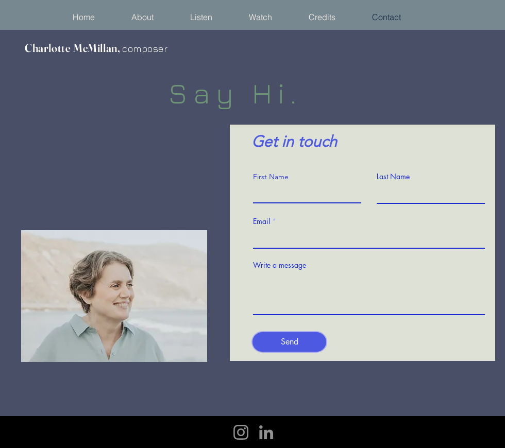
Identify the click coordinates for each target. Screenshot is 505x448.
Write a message (279, 265)
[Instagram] (241, 432)
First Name (271, 176)
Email (261, 221)
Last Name (393, 176)
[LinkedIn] (266, 432)
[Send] (289, 342)
